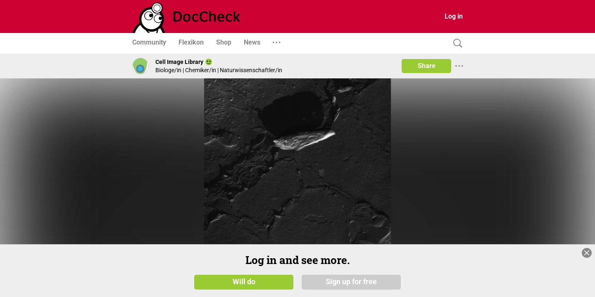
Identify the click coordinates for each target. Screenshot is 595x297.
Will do (244, 281)
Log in (454, 16)
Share (427, 66)
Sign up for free (351, 281)
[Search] (456, 43)
